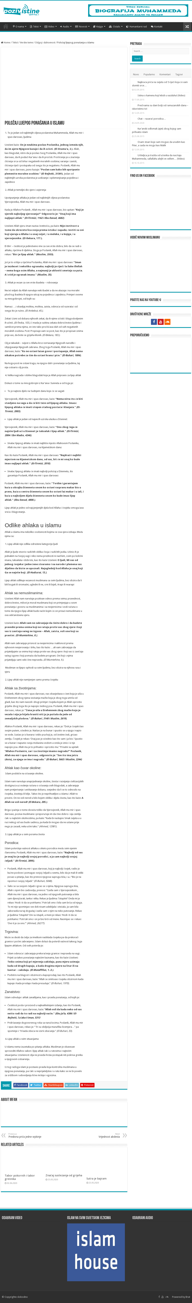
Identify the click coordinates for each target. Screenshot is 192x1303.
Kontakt (156, 26)
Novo (136, 74)
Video (49, 26)
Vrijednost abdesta (100, 1135)
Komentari (165, 74)
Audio (64, 26)
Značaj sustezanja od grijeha (64, 1175)
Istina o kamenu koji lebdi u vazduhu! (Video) (161, 95)
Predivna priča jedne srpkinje (27, 1135)
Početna (6, 26)
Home (5, 42)
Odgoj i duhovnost (45, 42)
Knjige (98, 26)
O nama (18, 26)
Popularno (149, 74)
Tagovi (179, 74)
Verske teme (26, 42)
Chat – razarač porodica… (152, 118)
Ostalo (114, 26)
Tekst (34, 26)
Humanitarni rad (136, 26)
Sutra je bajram (96, 1178)
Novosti (81, 26)
